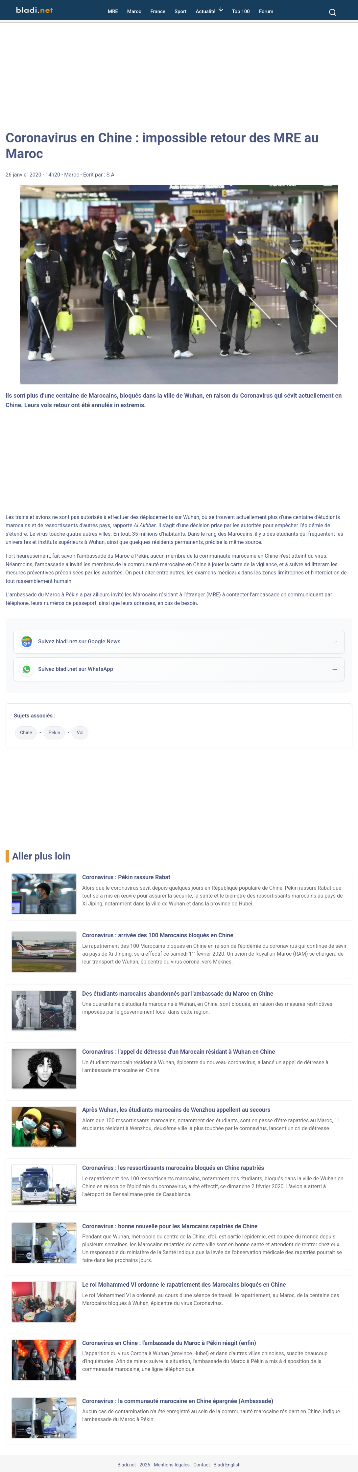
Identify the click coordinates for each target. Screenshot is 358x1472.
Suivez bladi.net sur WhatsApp (75, 670)
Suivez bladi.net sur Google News (79, 642)
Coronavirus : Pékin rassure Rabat (126, 877)
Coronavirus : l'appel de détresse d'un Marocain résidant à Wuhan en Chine (178, 1051)
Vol (80, 733)
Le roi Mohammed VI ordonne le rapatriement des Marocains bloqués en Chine (184, 1284)
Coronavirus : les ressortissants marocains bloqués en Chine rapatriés (173, 1168)
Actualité (206, 11)
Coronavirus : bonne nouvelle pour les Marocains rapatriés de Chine (169, 1226)
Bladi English (227, 1465)
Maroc (134, 11)
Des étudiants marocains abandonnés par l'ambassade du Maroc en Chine (177, 993)
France (158, 11)
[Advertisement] (179, 75)
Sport (181, 11)
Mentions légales (172, 1465)
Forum (266, 11)
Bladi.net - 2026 (133, 1465)
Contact (201, 1465)
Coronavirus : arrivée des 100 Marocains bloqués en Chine (157, 935)
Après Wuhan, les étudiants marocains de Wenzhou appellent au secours (176, 1110)
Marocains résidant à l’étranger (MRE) (177, 594)
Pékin (54, 733)
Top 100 (241, 11)
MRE (113, 11)
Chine (26, 733)
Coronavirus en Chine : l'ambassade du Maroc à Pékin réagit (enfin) (169, 1343)
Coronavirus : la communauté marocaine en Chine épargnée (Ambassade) (177, 1401)
